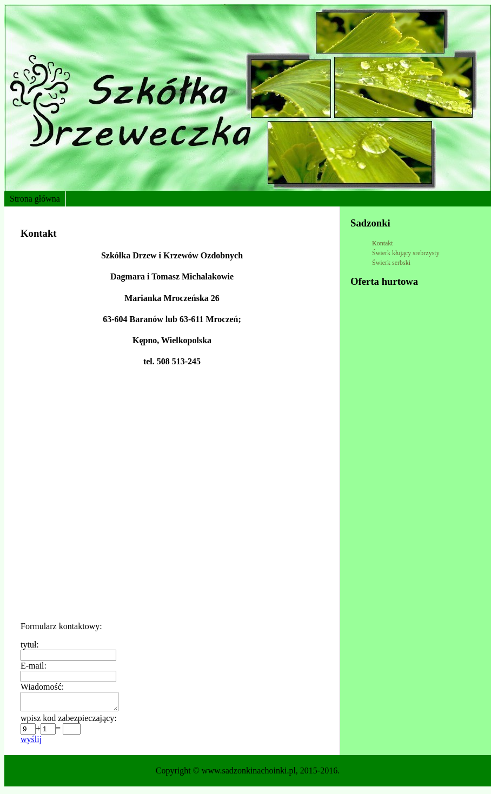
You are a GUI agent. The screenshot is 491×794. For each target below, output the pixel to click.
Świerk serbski (391, 262)
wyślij (31, 742)
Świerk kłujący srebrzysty (406, 253)
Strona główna (35, 198)
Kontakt (382, 243)
